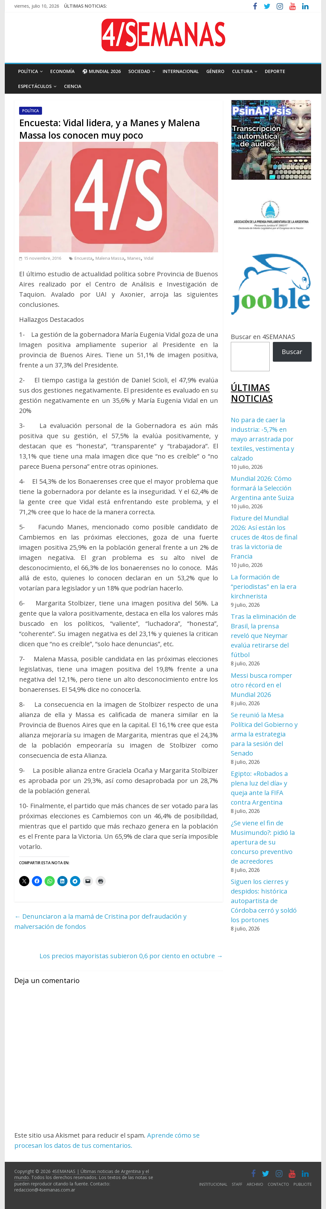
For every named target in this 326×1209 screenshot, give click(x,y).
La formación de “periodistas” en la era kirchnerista (263, 586)
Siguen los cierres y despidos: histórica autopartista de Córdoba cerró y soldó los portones (264, 900)
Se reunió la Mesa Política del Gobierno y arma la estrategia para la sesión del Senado (264, 734)
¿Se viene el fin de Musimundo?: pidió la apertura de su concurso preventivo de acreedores (263, 842)
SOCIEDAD (139, 71)
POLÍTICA (28, 71)
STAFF (237, 1184)
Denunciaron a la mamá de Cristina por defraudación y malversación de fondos (100, 921)
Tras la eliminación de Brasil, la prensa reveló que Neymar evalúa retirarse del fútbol (263, 635)
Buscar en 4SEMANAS (263, 336)
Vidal (148, 258)
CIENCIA (72, 86)
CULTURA (242, 71)
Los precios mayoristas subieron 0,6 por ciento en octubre (131, 956)
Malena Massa (110, 258)
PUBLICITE (303, 1184)
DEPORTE (275, 71)
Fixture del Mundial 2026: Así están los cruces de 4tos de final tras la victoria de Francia (264, 537)
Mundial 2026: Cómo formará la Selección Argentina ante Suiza (262, 488)
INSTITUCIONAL (213, 1184)
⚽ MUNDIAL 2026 (101, 71)
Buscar (292, 351)
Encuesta (83, 258)
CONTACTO (278, 1184)
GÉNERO (215, 71)
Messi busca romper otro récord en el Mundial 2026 (261, 685)
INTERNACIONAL (181, 71)
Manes (134, 258)
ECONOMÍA (62, 71)
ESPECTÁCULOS (35, 86)
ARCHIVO (255, 1184)
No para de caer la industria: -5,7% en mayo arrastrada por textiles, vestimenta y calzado (262, 439)
